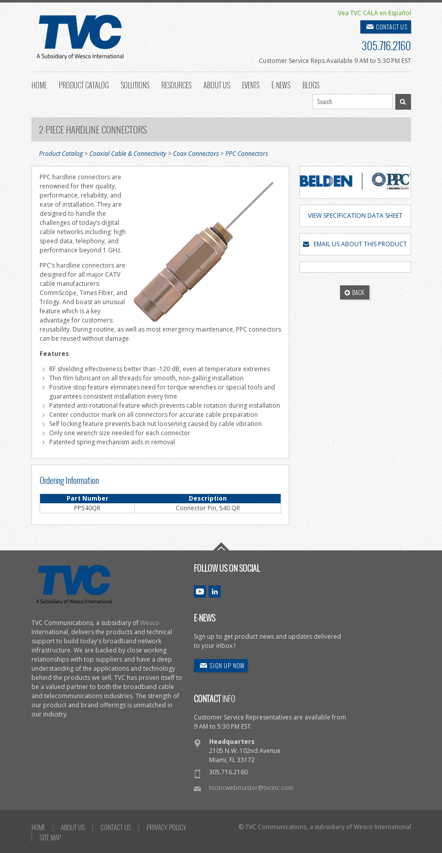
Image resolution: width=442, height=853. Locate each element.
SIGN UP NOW (227, 665)
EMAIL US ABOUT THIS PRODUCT (355, 244)
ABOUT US (73, 827)
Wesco (149, 622)
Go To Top (221, 546)
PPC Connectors (246, 153)
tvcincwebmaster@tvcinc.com (251, 787)
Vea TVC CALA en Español (374, 13)
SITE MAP (50, 837)
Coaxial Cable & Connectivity (127, 153)
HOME (38, 827)
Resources (176, 84)
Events (250, 84)
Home (39, 84)
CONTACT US (392, 26)
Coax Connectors (196, 153)
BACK (354, 292)
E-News (280, 84)
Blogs (310, 84)
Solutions (135, 84)
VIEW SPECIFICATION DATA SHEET (355, 215)
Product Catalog (84, 84)
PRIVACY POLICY (166, 827)
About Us (216, 84)
